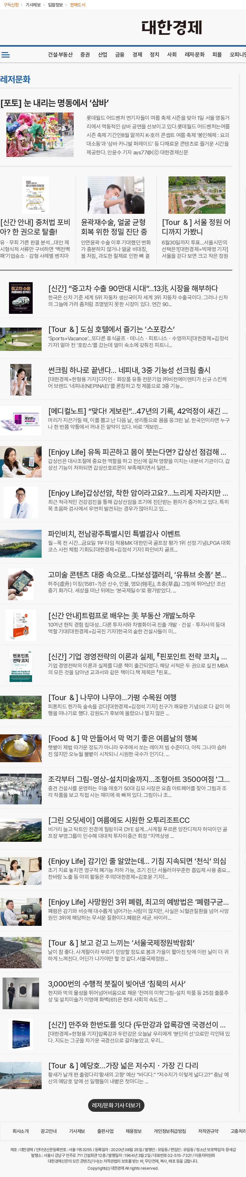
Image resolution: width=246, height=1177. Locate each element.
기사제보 (77, 1131)
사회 (171, 54)
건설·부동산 (60, 54)
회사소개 (20, 1131)
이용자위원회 (204, 1155)
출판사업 (105, 1131)
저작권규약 (208, 1131)
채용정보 (134, 1131)
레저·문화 (195, 54)
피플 (217, 54)
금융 (120, 54)
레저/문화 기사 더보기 (116, 1105)
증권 (85, 54)
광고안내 (49, 1131)
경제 (137, 54)
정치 (154, 54)
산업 (102, 54)
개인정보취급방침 (170, 1131)
